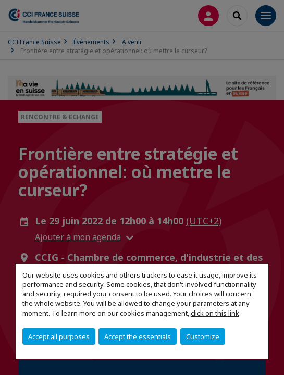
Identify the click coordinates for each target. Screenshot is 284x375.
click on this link (215, 313)
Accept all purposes (59, 336)
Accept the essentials (137, 336)
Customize (202, 336)
